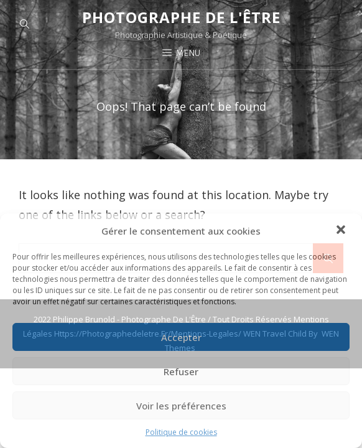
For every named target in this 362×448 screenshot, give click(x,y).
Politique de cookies (181, 432)
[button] (342, 230)
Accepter (181, 337)
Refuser (181, 371)
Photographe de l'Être (181, 17)
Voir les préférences (181, 405)
